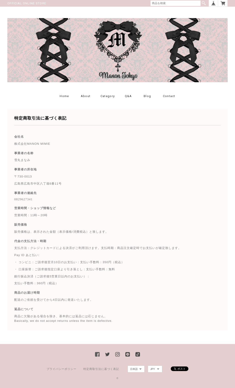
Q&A (128, 96)
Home (64, 96)
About (86, 96)
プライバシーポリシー (61, 369)
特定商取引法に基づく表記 (101, 369)
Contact (169, 96)
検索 (204, 3)
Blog (147, 96)
